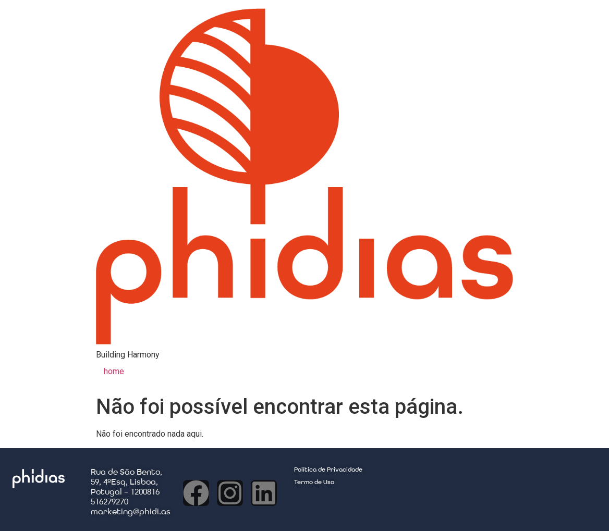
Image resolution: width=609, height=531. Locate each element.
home (114, 371)
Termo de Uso (314, 482)
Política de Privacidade (328, 470)
